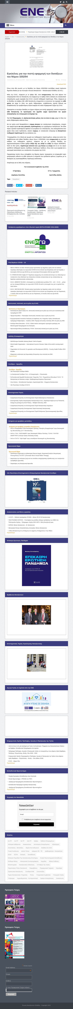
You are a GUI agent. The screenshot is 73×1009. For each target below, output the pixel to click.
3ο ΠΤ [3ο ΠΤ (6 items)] (16, 841)
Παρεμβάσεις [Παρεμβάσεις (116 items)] (33, 868)
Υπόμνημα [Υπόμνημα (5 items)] (11, 878)
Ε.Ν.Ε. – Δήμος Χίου (14, 761)
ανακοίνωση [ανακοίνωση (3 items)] (60, 878)
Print (58, 80)
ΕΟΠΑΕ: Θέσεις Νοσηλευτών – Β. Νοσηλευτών (22, 525)
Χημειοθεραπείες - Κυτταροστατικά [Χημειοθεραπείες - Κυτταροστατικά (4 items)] (27, 878)
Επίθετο (8, 981)
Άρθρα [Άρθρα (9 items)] (36, 841)
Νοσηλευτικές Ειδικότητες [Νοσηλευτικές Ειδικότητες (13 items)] (26, 865)
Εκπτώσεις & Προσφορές (17, 309)
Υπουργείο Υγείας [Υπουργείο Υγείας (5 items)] (58, 875)
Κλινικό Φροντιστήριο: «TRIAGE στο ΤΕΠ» (20, 779)
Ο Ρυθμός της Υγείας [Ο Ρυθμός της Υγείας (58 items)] (43, 865)
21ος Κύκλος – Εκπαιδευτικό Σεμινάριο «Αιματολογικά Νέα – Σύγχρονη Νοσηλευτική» (34, 382)
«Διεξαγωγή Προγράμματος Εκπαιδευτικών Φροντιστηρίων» (25, 787)
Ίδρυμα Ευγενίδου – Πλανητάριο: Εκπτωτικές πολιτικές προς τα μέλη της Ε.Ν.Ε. (32, 315)
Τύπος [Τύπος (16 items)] (32, 875)
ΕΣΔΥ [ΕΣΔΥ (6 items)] (10, 854)
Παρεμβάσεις (15, 179)
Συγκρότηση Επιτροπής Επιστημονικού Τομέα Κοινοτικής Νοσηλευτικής (30, 408)
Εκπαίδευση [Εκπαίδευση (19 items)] (31, 854)
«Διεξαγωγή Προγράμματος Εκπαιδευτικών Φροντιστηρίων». (25, 781)
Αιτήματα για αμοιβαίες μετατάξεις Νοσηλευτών (24, 426)
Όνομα (8, 974)
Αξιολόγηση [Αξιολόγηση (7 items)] (55, 844)
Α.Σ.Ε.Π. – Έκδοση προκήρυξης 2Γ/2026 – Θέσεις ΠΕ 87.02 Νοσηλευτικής (29, 517)
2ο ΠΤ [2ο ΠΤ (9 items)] (10, 841)
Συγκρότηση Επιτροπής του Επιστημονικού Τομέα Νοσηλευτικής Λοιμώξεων (31, 405)
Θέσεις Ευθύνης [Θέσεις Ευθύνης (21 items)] (54, 861)
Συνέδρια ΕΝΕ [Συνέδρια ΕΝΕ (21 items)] (29, 871)
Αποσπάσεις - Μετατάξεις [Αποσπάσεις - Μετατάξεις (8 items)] (15, 848)
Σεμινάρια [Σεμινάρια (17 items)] (59, 868)
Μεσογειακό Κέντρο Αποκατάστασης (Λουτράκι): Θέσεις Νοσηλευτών (28, 528)
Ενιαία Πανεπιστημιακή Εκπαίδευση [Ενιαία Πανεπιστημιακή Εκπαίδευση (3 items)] (51, 858)
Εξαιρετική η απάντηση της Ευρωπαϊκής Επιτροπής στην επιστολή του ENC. (31, 354)
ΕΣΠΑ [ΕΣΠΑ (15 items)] (16, 854)
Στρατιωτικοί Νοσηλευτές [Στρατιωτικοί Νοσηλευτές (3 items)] (15, 871)
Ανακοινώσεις (41, 80)
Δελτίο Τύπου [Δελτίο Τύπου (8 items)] (25, 851)
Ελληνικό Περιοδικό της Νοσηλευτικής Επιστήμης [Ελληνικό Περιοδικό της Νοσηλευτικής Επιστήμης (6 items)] (23, 858)
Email (63, 80)
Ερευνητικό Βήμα (14, 451)
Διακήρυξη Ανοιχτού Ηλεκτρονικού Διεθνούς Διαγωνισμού (54, 208)
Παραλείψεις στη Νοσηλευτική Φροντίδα (21, 463)
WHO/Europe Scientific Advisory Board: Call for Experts (25, 341)
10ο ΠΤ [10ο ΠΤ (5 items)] (29, 841)
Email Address (18, 967)
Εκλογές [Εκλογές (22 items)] (22, 854)
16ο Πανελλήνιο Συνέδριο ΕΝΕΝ (19, 371)
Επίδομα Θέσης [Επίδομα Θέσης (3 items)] (13, 861)
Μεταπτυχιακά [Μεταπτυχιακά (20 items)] (12, 865)
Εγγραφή (37, 824)
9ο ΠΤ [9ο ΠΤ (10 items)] (22, 841)
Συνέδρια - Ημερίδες (15, 369)
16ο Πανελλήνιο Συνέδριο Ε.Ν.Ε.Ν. (20, 385)
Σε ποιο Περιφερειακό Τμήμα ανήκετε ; (18, 987)
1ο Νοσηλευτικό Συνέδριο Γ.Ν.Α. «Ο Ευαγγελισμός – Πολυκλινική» (28, 374)
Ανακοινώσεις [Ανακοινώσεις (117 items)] (27, 844)
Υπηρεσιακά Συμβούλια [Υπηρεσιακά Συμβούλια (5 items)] (43, 875)
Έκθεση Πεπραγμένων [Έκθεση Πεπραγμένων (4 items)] (47, 841)
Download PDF (61, 84)
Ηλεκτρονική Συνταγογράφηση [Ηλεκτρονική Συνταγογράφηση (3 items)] (29, 861)
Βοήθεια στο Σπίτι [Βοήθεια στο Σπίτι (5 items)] (46, 848)
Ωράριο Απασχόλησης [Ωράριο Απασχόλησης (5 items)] (47, 878)
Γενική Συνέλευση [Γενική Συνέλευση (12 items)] (13, 851)
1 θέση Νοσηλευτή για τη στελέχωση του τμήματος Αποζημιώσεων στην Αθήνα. (31, 530)
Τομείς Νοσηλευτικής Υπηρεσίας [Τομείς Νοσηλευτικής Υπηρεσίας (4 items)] (17, 875)
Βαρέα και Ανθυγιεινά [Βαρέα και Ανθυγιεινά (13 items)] (32, 848)
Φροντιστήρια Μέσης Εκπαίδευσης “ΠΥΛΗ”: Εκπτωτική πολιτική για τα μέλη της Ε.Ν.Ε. (34, 328)
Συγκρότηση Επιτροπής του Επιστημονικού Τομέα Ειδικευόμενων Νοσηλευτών (32, 398)
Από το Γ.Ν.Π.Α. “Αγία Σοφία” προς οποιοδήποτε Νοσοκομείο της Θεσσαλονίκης (32, 438)
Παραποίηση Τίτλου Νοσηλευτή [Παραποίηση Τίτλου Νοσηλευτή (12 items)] (17, 868)
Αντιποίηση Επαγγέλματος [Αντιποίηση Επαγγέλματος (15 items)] (42, 844)
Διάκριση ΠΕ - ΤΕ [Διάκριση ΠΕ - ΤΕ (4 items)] (37, 851)
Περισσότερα (13, 295)
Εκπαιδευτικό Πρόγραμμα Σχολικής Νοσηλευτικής (22, 784)
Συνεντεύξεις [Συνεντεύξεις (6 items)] (40, 871)
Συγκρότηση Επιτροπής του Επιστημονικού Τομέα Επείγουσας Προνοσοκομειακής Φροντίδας (36, 411)
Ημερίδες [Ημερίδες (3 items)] (43, 861)
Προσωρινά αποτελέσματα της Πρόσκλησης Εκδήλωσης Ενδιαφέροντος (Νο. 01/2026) (16, 212)
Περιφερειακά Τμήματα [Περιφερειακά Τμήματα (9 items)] (47, 868)
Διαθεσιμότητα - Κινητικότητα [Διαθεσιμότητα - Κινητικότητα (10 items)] (53, 851)
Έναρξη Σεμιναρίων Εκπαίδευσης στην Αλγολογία (22, 776)
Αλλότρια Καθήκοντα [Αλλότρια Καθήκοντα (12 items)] (14, 844)
